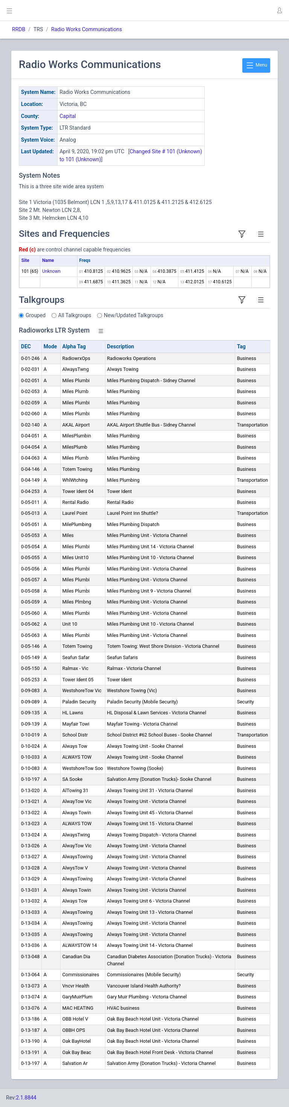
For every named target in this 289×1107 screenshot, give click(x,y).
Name (48, 260)
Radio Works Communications (86, 29)
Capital (67, 116)
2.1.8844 (26, 1098)
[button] (279, 10)
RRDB (18, 29)
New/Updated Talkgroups (133, 315)
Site (25, 260)
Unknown (51, 271)
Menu (256, 65)
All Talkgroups (74, 315)
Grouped (36, 315)
